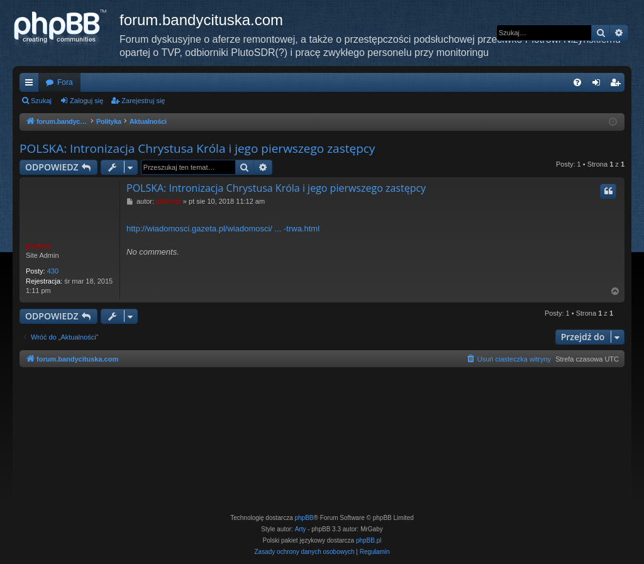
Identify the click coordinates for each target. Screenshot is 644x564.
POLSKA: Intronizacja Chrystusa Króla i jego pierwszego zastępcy (197, 148)
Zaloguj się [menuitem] (599, 85)
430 (52, 271)
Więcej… (31, 85)
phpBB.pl (369, 540)
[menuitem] (577, 82)
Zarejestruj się (143, 100)
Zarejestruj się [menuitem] (618, 85)
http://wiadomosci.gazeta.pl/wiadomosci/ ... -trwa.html (222, 228)
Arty (300, 529)
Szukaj (41, 100)
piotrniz (38, 246)
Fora (65, 82)
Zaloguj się (86, 100)
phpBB (304, 517)
